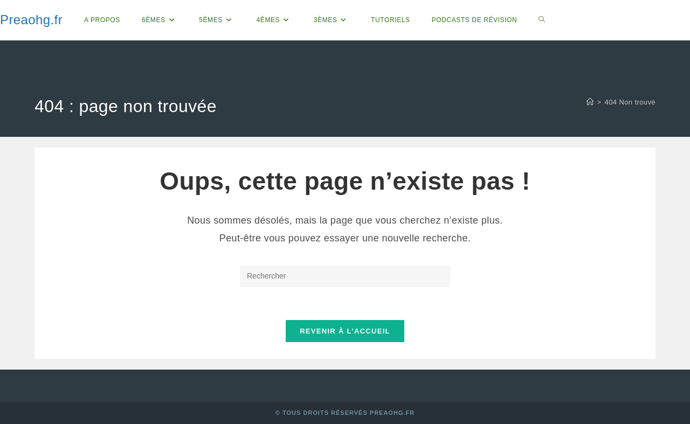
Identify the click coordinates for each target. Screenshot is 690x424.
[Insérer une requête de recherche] (345, 276)
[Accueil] (590, 102)
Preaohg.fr (31, 19)
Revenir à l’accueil (345, 331)
